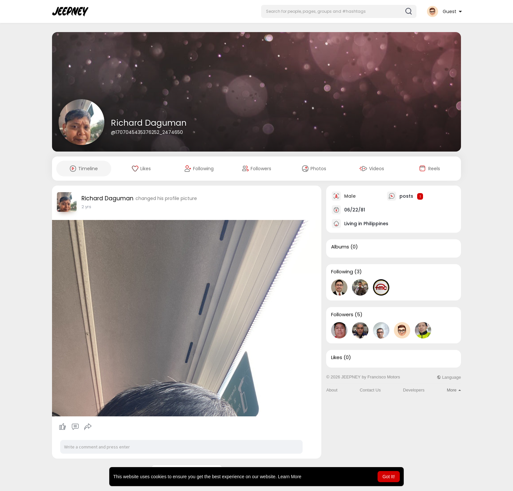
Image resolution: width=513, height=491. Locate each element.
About (331, 390)
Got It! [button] (388, 476)
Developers (414, 390)
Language (449, 377)
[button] (338, 11)
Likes (336, 357)
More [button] (454, 390)
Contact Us (370, 390)
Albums (340, 246)
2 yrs (86, 207)
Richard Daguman (148, 123)
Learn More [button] (290, 476)
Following (342, 271)
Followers (342, 314)
